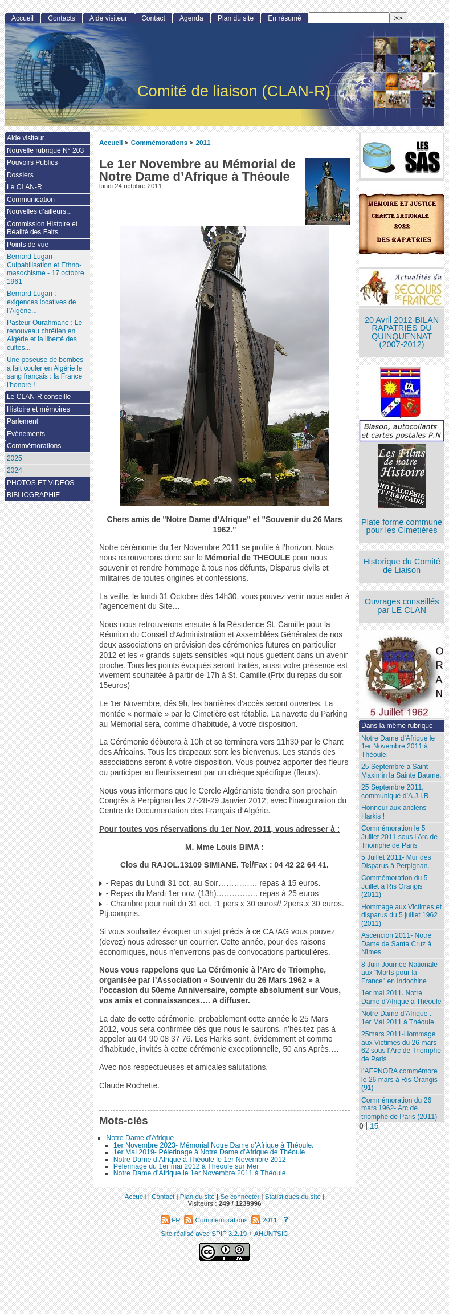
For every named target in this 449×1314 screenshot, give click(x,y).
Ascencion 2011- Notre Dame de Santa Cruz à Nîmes (396, 943)
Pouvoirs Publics (32, 162)
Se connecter (239, 1196)
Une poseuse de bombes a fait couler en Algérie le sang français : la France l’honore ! (45, 372)
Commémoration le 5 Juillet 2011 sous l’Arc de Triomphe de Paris (399, 836)
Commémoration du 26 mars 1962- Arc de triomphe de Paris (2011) (399, 1108)
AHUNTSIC (271, 1233)
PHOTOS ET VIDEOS (41, 483)
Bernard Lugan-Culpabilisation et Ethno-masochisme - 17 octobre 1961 (45, 269)
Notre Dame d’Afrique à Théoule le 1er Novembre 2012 (199, 1160)
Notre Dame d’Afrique (140, 1138)
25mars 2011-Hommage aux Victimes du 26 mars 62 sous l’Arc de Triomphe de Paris (401, 1046)
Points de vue (27, 245)
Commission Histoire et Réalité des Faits (42, 228)
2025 (14, 458)
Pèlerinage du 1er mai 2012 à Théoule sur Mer (186, 1166)
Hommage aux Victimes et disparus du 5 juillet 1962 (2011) (401, 915)
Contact (153, 18)
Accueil (111, 142)
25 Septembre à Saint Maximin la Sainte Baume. (401, 771)
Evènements (26, 434)
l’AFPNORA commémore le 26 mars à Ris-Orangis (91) (399, 1079)
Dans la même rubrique (397, 726)
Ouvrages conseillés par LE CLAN (402, 605)
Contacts (61, 18)
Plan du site (236, 18)
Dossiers (20, 175)
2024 (14, 470)
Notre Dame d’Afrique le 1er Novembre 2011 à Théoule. (200, 1173)
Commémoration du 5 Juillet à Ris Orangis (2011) (394, 886)
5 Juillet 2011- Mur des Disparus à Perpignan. (396, 861)
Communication (31, 200)
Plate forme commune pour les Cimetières (401, 526)
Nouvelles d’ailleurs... (39, 211)
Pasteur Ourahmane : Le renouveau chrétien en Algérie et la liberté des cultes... (44, 335)
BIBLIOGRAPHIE (33, 495)
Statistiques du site (293, 1196)
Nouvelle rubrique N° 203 (45, 150)
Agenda (191, 18)
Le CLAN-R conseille (39, 397)
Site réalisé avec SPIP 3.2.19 (204, 1233)
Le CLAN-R (24, 187)
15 (374, 1126)
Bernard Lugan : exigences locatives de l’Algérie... (41, 302)
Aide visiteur (108, 18)
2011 (203, 142)
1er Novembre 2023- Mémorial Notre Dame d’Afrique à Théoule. (213, 1145)
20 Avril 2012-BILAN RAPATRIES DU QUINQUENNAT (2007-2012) (402, 332)
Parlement (22, 421)
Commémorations (159, 142)
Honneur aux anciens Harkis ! (393, 812)
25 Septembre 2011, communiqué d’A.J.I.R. (396, 791)
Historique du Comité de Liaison (401, 566)
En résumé (284, 18)
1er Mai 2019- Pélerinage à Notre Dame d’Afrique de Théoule (209, 1152)
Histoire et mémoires (38, 409)
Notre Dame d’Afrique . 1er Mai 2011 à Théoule (397, 1018)
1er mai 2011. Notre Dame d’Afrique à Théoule (401, 997)
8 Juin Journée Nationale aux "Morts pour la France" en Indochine (399, 973)
